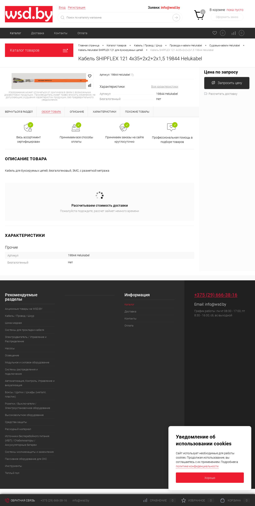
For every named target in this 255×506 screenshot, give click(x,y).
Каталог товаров (39, 50)
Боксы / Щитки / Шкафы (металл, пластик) (25, 394)
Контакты (61, 33)
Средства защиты (16, 422)
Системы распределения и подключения (21, 371)
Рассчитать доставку (220, 93)
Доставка (37, 33)
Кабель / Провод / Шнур (19, 315)
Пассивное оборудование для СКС (26, 458)
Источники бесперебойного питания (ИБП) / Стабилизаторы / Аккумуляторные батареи (27, 440)
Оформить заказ (227, 17)
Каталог (15, 33)
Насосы (10, 348)
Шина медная (13, 322)
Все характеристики (164, 86)
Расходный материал (18, 429)
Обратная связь (20, 500)
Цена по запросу (221, 72)
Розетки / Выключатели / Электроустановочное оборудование (27, 406)
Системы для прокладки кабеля (24, 329)
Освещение (12, 355)
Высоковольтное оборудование (24, 415)
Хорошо (209, 477)
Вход (62, 7)
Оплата (82, 33)
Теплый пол (12, 473)
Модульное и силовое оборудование (27, 362)
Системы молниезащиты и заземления (29, 451)
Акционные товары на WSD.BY (23, 308)
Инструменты (13, 465)
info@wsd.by (215, 304)
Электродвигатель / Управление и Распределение (25, 339)
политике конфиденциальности (197, 466)
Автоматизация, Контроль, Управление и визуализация (29, 383)
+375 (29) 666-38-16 (215, 295)
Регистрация (76, 7)
